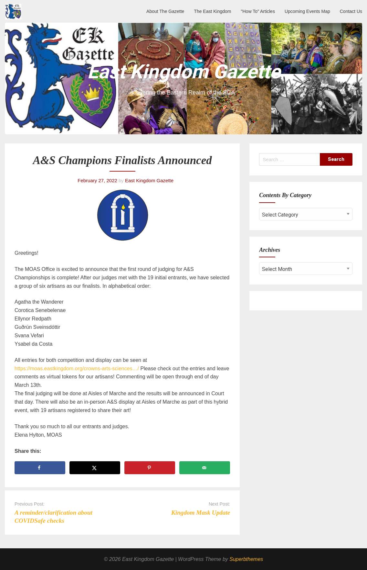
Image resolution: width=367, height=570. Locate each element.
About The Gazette (165, 11)
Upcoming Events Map (307, 11)
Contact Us (351, 11)
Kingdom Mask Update (200, 512)
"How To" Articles (258, 11)
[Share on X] (94, 467)
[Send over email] (204, 467)
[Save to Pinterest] (149, 467)
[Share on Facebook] (40, 467)
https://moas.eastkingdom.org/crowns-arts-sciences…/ (77, 368)
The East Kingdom (212, 11)
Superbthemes (246, 559)
